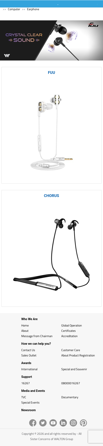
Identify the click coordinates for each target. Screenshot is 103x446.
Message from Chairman (37, 336)
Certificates (68, 330)
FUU (51, 72)
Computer (14, 9)
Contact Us (28, 350)
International (29, 369)
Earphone (33, 9)
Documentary (69, 397)
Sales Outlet (28, 355)
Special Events (30, 402)
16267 (25, 383)
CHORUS (51, 195)
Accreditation (69, 336)
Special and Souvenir (74, 369)
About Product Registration (78, 355)
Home (25, 325)
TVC (23, 397)
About (25, 330)
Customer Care (70, 350)
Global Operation (71, 325)
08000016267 (70, 383)
